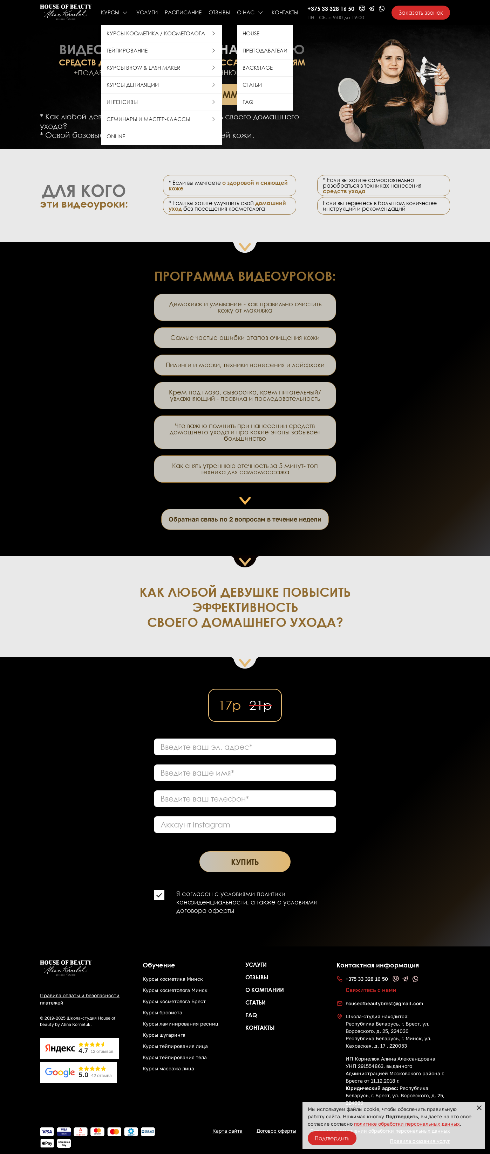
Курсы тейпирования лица (175, 1046)
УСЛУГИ (147, 12)
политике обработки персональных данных (407, 1124)
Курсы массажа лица (168, 1068)
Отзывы (219, 12)
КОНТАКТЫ (285, 12)
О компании (264, 990)
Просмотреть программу (182, 94)
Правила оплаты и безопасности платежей (80, 999)
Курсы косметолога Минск (175, 990)
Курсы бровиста (162, 1012)
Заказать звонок (421, 12)
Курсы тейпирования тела (175, 1057)
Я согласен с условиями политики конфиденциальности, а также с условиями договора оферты (247, 902)
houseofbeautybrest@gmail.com (384, 1003)
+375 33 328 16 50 (330, 9)
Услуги (256, 964)
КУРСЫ (110, 12)
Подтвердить (332, 1138)
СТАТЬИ (255, 1002)
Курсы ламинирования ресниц (180, 1024)
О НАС (245, 12)
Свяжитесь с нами (371, 990)
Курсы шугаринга (164, 1035)
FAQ (251, 1015)
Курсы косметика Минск (173, 979)
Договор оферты (276, 1131)
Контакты (260, 1027)
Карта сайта (227, 1131)
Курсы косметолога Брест (174, 1001)
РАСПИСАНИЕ (183, 12)
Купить (245, 861)
